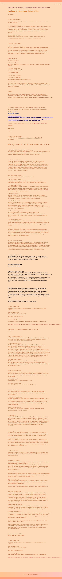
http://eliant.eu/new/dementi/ (40, 123)
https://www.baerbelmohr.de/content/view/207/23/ (40, 97)
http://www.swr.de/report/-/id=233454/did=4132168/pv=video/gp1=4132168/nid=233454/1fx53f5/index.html (34, 324)
